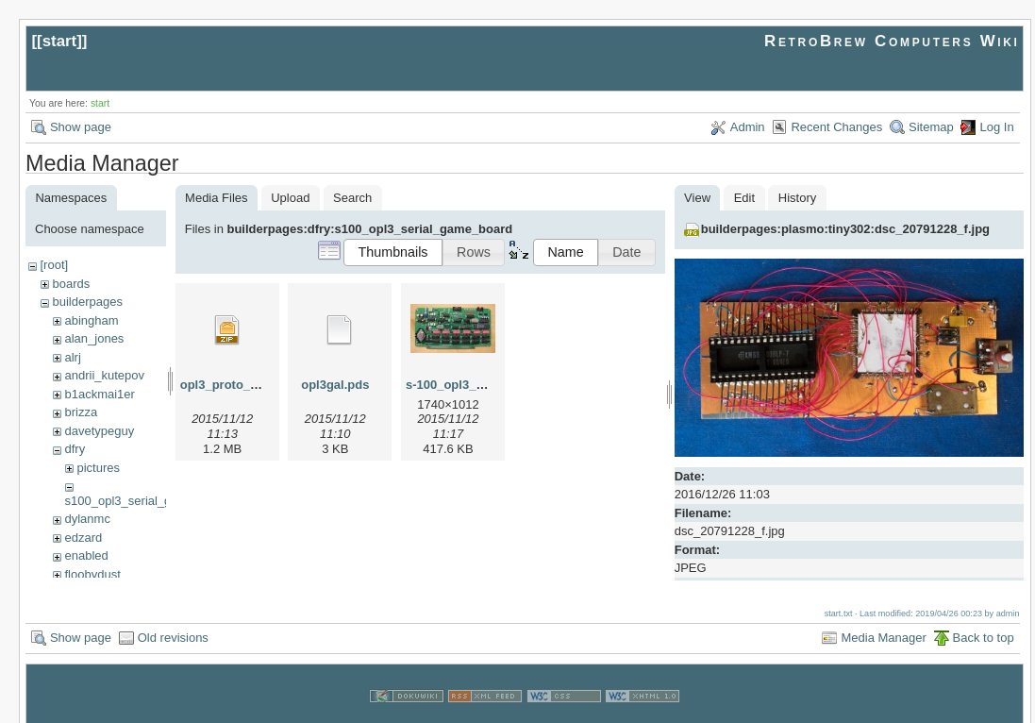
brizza (80, 412)
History (797, 198)
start (59, 41)
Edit (744, 198)
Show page (80, 127)
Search (352, 198)
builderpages (87, 301)
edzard (83, 537)
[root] (54, 265)
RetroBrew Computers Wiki (892, 41)
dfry (74, 449)
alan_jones (94, 338)
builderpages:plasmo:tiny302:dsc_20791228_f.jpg (845, 229)
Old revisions (173, 620)
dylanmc (86, 519)
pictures (98, 468)
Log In (996, 127)
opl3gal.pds (335, 385)
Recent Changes (836, 127)
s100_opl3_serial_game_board (149, 501)
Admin (747, 127)
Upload (290, 198)
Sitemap (931, 127)
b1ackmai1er (99, 394)
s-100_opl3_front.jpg (466, 385)
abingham (91, 320)
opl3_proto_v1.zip (232, 385)
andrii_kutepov (104, 375)
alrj (72, 357)
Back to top (983, 620)
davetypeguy (99, 431)
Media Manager (883, 620)
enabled (86, 555)
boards (71, 284)
